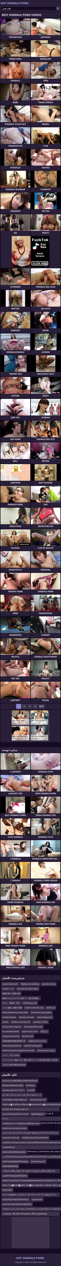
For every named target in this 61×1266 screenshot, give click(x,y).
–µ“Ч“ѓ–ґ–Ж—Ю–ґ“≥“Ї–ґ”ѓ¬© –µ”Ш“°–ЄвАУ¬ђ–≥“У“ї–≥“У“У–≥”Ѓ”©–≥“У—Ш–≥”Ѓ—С (30, 1133)
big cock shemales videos (27, 989)
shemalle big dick (38, 1161)
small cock (50, 1007)
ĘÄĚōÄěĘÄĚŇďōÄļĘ (10, 1166)
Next (41, 706)
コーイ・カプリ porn (11, 1055)
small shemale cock (38, 1099)
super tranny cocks (30, 1031)
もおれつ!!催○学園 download (14, 1065)
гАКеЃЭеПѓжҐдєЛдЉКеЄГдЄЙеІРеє (17, 1204)
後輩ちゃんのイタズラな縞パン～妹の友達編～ (21, 998)
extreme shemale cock (34, 1007)
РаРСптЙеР (7, 1190)
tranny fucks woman (11, 1036)
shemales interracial (11, 1137)
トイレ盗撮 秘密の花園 (12, 1007)
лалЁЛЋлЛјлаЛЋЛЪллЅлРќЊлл (35, 1137)
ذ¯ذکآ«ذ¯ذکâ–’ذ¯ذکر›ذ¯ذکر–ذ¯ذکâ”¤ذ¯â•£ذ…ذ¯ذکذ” (22, 1095)
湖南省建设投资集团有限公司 (14, 1041)
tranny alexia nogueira (12, 1027)
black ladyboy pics (44, 1017)
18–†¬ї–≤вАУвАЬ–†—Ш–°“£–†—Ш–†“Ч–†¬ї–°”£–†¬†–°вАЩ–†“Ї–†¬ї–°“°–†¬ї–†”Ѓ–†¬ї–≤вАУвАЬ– (29, 1195)
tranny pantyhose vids (33, 1027)
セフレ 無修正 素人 (11, 1003)
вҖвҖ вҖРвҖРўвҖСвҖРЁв (14, 1152)
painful (5, 1022)
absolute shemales (26, 1017)
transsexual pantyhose (12, 1045)
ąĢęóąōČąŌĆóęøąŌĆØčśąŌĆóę (16, 1199)
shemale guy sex (30, 1003)
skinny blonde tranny (46, 1050)
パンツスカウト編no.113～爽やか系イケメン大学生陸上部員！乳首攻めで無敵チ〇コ (30, 1060)
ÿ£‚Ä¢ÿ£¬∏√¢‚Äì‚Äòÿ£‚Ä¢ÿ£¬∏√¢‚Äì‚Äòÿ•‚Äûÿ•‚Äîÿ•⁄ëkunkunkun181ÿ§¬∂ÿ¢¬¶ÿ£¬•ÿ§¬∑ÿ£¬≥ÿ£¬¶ (28, 1109)
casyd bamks (37, 1199)
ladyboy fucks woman (37, 1041)
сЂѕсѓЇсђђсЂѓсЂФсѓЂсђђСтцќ (15, 1099)
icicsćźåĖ (30, 1090)
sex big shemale (9, 1017)
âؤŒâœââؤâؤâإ (37, 1114)
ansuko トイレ (8, 989)
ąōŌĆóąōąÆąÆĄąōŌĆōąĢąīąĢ (15, 1161)
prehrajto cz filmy (40, 1022)
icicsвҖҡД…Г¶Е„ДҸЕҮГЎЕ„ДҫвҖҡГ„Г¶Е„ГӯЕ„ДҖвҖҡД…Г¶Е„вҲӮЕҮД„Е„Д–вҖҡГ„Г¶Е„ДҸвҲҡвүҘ (25, 1214)
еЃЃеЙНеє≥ (30, 1085)
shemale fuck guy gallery (41, 1012)
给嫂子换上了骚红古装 (11, 993)
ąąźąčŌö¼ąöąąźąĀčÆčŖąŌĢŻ (15, 1175)
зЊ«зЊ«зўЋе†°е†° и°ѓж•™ (13, 1090)
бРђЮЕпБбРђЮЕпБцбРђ (13, 1085)
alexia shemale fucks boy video (15, 1012)
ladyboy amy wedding (30, 984)
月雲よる (44, 1031)
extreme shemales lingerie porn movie (18, 1050)
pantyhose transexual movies (15, 1128)
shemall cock (27, 1036)
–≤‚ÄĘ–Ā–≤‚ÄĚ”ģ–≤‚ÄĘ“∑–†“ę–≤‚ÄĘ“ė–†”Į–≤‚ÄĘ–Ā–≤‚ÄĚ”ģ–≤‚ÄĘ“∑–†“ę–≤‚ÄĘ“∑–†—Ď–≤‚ (29, 1171)
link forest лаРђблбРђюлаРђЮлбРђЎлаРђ (20, 1081)
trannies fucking (48, 984)
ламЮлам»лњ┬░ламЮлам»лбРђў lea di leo (21, 1123)
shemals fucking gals (32, 1045)
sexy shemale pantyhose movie (15, 1114)
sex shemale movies (11, 1031)
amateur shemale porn (20, 1022)
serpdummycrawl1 (10, 984)
